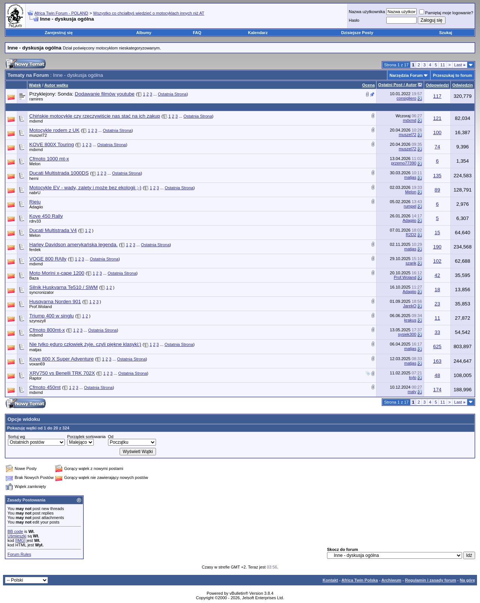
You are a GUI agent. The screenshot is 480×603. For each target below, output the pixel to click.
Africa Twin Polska (360, 580)
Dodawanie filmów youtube (105, 94)
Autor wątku (56, 85)
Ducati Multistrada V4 (53, 230)
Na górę (467, 580)
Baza (34, 278)
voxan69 (37, 364)
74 (437, 147)
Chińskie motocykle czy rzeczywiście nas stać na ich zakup (94, 116)
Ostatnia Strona (172, 94)
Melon (34, 164)
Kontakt (330, 580)
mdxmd (36, 121)
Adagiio (36, 207)
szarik (410, 263)
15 (437, 232)
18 (437, 289)
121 (437, 118)
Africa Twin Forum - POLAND (61, 13)
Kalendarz (258, 32)
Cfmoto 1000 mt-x (49, 159)
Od (111, 436)
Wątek (35, 85)
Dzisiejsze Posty (357, 32)
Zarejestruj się (59, 32)
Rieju (34, 202)
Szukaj (445, 32)
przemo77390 (403, 163)
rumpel (410, 206)
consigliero (407, 98)
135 (437, 175)
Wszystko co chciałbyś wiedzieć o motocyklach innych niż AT (148, 13)
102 (437, 261)
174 (437, 389)
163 (437, 361)
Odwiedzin (462, 85)
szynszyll (37, 321)
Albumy (143, 32)
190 (437, 247)
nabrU (34, 192)
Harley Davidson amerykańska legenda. (73, 244)
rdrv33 (35, 221)
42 (437, 275)
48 (437, 375)
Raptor (35, 378)
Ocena (368, 85)
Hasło (354, 20)
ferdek (35, 249)
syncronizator (41, 292)
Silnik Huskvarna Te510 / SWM (63, 287)
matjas (410, 177)
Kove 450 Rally (46, 216)
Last (459, 65)
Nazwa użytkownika (367, 11)
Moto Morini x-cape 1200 (56, 273)
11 (442, 65)
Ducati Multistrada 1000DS (59, 173)
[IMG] (20, 540)
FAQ (197, 32)
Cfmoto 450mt (45, 387)
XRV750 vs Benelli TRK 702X (62, 373)
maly (412, 391)
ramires (36, 99)
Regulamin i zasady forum (430, 580)
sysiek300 (407, 334)
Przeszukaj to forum (452, 75)
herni (33, 178)
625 (437, 346)
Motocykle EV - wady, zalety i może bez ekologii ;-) (85, 187)
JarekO (409, 306)
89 (437, 190)
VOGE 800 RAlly (47, 259)
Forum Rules (19, 554)
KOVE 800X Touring (51, 144)
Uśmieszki (17, 536)
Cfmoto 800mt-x (47, 330)
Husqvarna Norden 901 (55, 301)
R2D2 (411, 234)
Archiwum (391, 580)
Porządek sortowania (86, 436)
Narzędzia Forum (406, 75)
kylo (413, 377)
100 (437, 132)
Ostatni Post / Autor (397, 84)
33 (437, 332)
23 (437, 304)
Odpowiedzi (437, 85)
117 (437, 96)
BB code (15, 531)
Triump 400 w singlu (51, 316)
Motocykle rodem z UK (54, 130)
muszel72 (38, 135)
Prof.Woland (405, 277)
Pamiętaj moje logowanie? (446, 12)
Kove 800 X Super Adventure (61, 359)
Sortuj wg (16, 436)
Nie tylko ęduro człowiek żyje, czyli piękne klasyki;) (85, 344)
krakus (410, 320)
